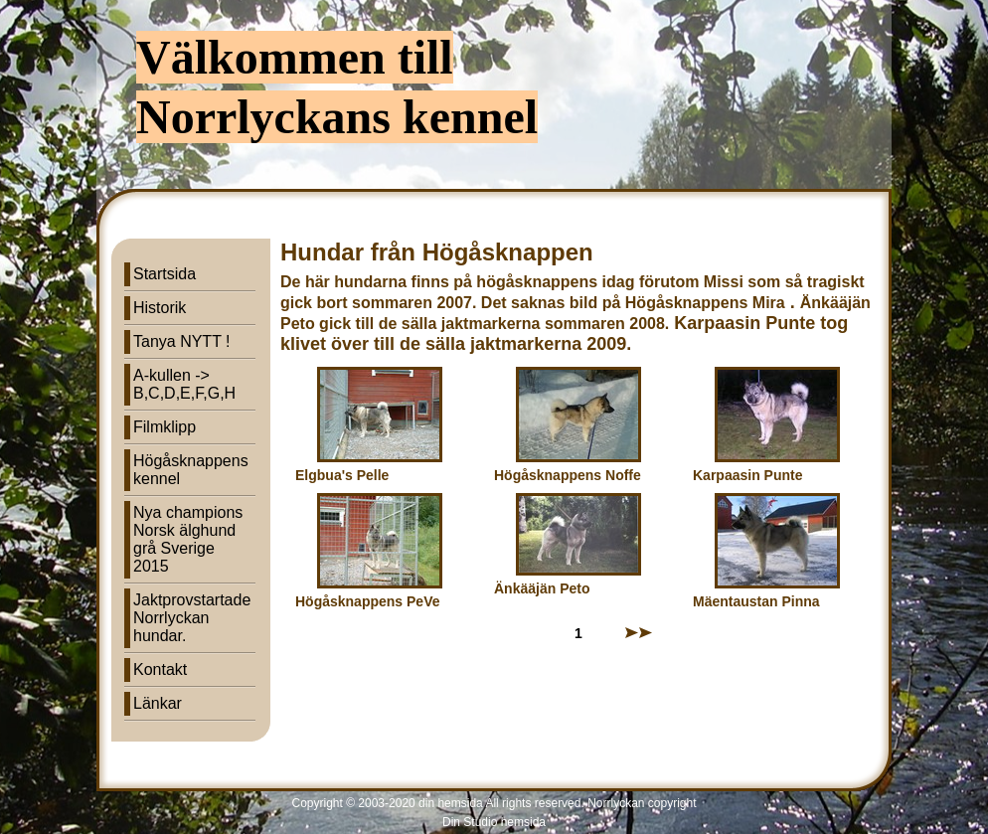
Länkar (157, 703)
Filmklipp (164, 426)
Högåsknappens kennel (190, 469)
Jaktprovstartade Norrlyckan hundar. (191, 617)
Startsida (164, 273)
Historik (159, 307)
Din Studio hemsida (494, 822)
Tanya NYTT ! (182, 341)
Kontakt (160, 669)
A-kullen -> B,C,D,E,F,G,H (184, 384)
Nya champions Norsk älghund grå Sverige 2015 (188, 539)
